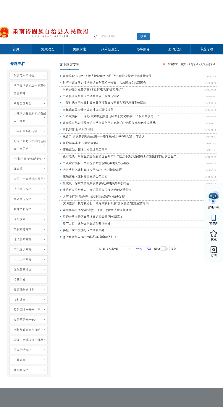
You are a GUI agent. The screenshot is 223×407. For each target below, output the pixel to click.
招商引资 (19, 279)
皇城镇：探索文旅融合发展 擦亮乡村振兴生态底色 (96, 183)
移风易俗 (19, 219)
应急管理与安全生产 (27, 309)
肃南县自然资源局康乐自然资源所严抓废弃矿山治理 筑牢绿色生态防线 (109, 122)
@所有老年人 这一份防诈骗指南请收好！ (90, 236)
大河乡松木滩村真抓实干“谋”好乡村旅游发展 (92, 169)
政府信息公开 (111, 49)
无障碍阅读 (195, 1)
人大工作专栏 (22, 259)
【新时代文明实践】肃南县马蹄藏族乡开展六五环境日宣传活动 (104, 102)
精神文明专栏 (22, 209)
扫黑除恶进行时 (24, 289)
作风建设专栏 (22, 249)
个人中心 (163, 2)
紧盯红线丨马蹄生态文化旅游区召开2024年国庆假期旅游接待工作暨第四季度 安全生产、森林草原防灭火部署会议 (123, 156)
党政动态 (47, 49)
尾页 (149, 248)
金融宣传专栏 (22, 199)
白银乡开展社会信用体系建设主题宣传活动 (91, 96)
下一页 (138, 248)
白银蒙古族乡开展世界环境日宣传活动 (88, 109)
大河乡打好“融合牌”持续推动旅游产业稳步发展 (94, 196)
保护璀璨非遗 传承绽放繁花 (81, 143)
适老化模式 (178, 1)
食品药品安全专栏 (25, 319)
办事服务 (143, 49)
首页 (16, 49)
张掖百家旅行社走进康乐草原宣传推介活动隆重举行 (97, 189)
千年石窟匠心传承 (25, 131)
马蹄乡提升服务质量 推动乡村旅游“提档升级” (93, 89)
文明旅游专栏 (22, 229)
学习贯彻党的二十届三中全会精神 (30, 89)
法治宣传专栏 (22, 189)
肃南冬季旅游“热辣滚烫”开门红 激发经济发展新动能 (97, 210)
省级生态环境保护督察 (28, 339)
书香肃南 (19, 360)
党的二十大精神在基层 (28, 178)
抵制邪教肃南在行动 (27, 329)
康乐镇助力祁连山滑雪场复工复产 (85, 149)
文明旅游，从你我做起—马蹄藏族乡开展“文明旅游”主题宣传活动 (106, 203)
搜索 (143, 36)
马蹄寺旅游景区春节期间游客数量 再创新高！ (93, 216)
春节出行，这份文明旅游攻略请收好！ (88, 223)
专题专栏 (206, 49)
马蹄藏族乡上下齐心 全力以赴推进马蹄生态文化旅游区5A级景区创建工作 (111, 116)
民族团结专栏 (22, 349)
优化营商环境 (22, 269)
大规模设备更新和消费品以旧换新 (30, 117)
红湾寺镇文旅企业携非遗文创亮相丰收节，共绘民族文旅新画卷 (104, 82)
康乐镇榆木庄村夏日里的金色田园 (85, 176)
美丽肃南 (79, 49)
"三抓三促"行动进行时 (28, 158)
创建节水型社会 (24, 75)
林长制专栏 (21, 370)
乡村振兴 (19, 299)
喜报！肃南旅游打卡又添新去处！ (85, 230)
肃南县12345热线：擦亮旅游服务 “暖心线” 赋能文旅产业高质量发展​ (107, 75)
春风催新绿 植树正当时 (78, 129)
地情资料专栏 (22, 239)
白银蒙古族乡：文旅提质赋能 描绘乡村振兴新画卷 (96, 163)
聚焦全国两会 (22, 103)
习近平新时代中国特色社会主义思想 (30, 145)
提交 (173, 248)
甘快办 (213, 223)
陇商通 (18, 168)
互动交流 (175, 49)
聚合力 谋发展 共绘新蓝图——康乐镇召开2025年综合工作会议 (104, 136)
